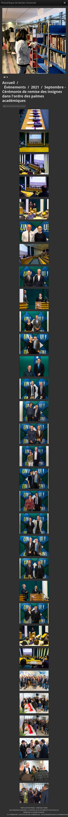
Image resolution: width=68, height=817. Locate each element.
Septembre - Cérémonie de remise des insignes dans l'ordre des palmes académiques (34, 94)
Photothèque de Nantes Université (18, 2)
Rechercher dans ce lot (16, 106)
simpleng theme (41, 808)
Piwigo (32, 808)
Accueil (8, 82)
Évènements (15, 87)
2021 (35, 87)
